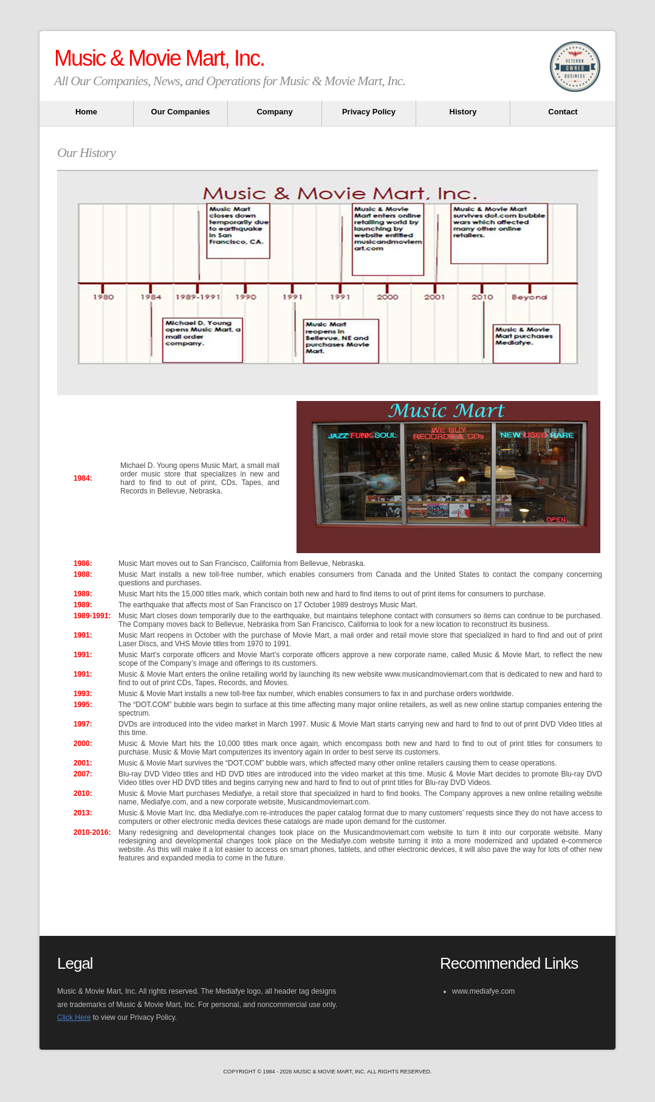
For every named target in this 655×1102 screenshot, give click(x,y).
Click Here (74, 1017)
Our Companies (180, 111)
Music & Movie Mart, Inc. (159, 58)
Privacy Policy (369, 111)
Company (274, 111)
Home (86, 111)
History (463, 111)
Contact (562, 111)
